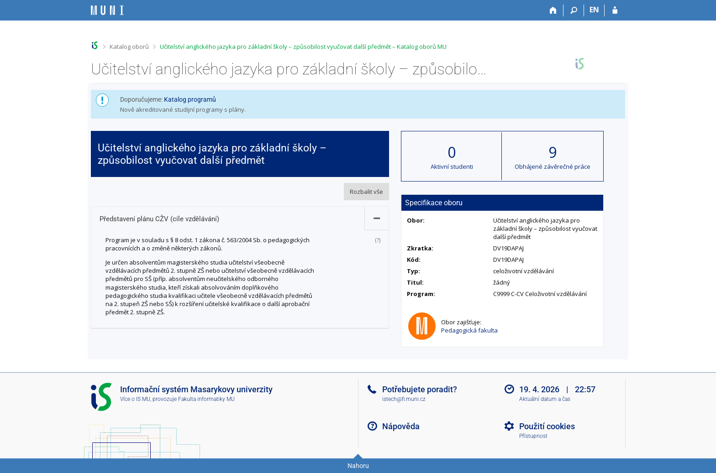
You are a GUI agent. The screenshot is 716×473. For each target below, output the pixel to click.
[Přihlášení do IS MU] (615, 10)
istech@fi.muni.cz (404, 399)
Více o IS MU (135, 399)
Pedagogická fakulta (469, 330)
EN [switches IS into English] (594, 10)
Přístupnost (533, 436)
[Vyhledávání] (573, 10)
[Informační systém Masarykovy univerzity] (107, 10)
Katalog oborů (129, 46)
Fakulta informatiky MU (206, 399)
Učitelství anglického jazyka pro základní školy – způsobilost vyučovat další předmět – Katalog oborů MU (303, 46)
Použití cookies (547, 426)
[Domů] (553, 10)
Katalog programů (190, 99)
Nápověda (401, 426)
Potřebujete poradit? (419, 389)
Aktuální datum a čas (544, 399)
